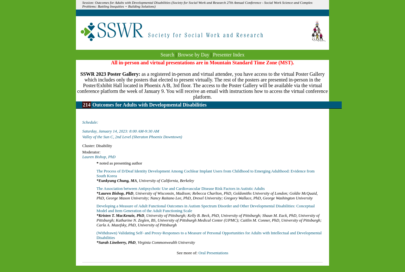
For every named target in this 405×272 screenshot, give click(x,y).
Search (167, 54)
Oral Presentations (213, 253)
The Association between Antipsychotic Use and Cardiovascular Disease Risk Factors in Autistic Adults (181, 188)
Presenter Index (229, 54)
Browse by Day (193, 54)
